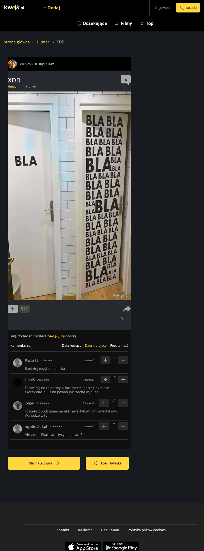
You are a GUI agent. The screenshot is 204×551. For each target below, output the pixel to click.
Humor (44, 42)
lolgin (29, 403)
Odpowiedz (88, 360)
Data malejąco (96, 345)
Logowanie (159, 8)
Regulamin (110, 530)
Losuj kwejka (109, 463)
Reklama (85, 530)
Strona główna (17, 42)
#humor (30, 86)
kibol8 (30, 379)
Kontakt (63, 530)
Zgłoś (124, 317)
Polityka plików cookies (147, 530)
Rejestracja (186, 8)
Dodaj (55, 7)
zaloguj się (56, 336)
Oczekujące (95, 23)
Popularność (119, 345)
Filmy (126, 23)
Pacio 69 (31, 360)
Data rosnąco (71, 345)
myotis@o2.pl (36, 426)
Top (149, 23)
